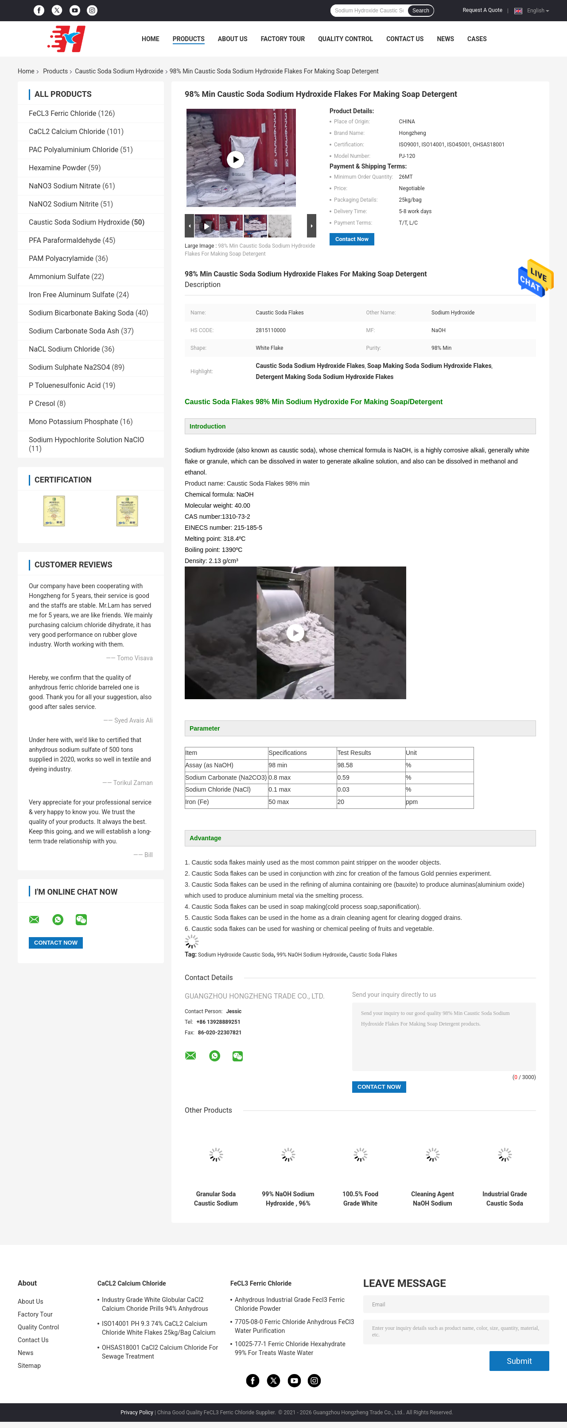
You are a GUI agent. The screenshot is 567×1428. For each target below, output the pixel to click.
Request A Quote (482, 10)
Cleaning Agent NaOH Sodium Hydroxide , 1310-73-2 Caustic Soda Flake (432, 1199)
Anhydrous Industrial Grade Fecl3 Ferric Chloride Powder (290, 1304)
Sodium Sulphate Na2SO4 (69, 367)
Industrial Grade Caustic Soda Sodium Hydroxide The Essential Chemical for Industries (504, 1199)
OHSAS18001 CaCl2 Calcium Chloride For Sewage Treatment (160, 1352)
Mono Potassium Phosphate (73, 421)
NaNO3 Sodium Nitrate (65, 186)
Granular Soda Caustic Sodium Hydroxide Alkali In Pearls (216, 1199)
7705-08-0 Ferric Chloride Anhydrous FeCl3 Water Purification (294, 1326)
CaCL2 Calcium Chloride (67, 131)
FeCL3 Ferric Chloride (62, 113)
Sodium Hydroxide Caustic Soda (236, 955)
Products (189, 38)
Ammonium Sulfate (59, 276)
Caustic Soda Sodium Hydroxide (119, 71)
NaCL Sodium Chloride (64, 349)
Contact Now (352, 239)
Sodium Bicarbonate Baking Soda (81, 313)
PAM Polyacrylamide (61, 258)
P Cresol (42, 403)
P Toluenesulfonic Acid (65, 385)
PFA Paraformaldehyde (65, 240)
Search (420, 11)
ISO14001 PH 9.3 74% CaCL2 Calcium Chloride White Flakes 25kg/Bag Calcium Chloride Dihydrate (159, 1329)
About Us (233, 38)
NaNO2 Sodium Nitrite (63, 204)
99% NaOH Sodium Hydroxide (311, 955)
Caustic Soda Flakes (373, 955)
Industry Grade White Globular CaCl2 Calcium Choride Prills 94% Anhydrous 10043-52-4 (155, 1305)
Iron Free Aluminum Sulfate (71, 295)
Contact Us (404, 38)
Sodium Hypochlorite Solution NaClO (86, 440)
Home (150, 38)
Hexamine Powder (57, 168)
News (445, 38)
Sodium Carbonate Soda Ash (74, 331)
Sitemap (29, 1365)
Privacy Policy (136, 1412)
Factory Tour (283, 38)
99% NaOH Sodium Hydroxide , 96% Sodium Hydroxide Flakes (288, 1199)
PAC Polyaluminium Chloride (73, 149)
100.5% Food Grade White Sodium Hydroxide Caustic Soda (360, 1199)
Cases (477, 38)
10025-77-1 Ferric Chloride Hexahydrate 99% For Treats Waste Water (290, 1348)
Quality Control (345, 38)
